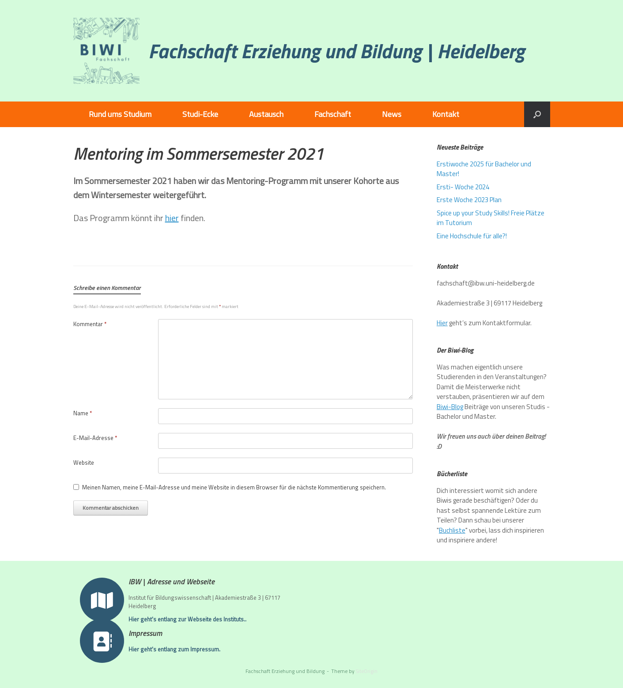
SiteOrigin (367, 671)
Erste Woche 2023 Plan (469, 200)
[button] (537, 114)
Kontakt (445, 114)
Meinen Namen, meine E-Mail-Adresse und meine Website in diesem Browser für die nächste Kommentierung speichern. (234, 487)
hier (172, 218)
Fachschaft (332, 114)
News (391, 114)
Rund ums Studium (120, 114)
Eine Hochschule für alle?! (472, 236)
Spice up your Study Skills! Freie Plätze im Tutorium (490, 218)
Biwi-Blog (450, 407)
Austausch (266, 114)
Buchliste (452, 530)
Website (83, 463)
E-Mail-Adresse (95, 438)
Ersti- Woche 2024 (463, 187)
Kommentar (89, 324)
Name (82, 413)
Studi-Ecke (200, 114)
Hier (442, 323)
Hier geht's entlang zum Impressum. (176, 649)
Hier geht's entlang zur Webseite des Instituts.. (189, 619)
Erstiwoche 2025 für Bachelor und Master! (484, 169)
